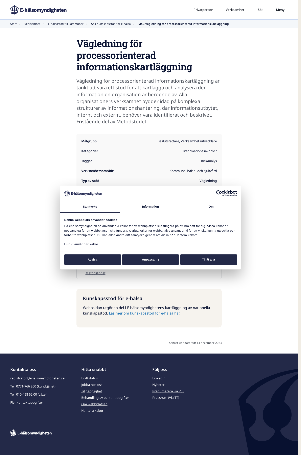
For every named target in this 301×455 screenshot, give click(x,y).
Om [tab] (210, 206)
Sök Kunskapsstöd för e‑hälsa (111, 24)
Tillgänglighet (91, 391)
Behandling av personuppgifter (105, 397)
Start (13, 24)
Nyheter (158, 384)
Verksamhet (32, 24)
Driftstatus (89, 378)
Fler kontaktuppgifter (26, 402)
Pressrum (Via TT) (165, 397)
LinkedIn (158, 378)
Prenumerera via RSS (168, 391)
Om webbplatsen (94, 404)
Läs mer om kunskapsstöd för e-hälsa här (144, 313)
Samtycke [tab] (90, 206)
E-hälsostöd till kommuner (66, 24)
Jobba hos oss (91, 384)
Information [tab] (150, 206)
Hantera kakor (92, 410)
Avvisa (92, 259)
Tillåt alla (208, 259)
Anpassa (150, 259)
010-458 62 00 (26, 394)
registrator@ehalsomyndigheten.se (37, 378)
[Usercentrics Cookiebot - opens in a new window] (219, 193)
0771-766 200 (26, 386)
